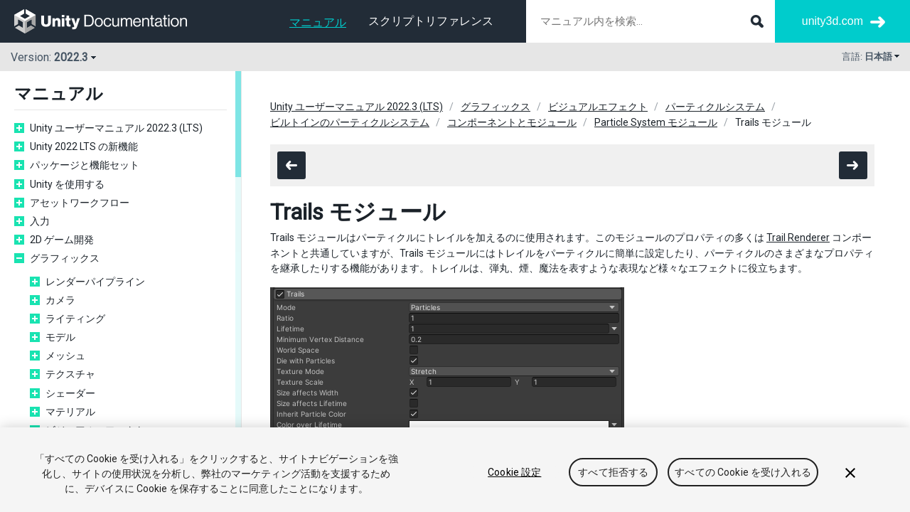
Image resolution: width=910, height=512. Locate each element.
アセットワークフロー (79, 202)
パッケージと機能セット (84, 165)
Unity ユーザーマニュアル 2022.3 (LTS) (116, 128)
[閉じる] (850, 481)
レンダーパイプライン (95, 281)
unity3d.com (832, 21)
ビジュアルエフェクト (95, 430)
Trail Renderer (798, 237)
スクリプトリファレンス (430, 21)
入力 (40, 221)
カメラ (60, 300)
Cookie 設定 (514, 480)
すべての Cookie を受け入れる (743, 480)
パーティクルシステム (715, 106)
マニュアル (317, 22)
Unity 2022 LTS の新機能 (84, 146)
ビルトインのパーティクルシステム (349, 122)
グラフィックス (65, 258)
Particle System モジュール (655, 122)
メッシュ (65, 355)
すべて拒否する (613, 480)
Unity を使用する (67, 184)
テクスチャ (70, 374)
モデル (60, 337)
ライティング (75, 318)
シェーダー (70, 393)
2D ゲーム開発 (62, 239)
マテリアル (70, 411)
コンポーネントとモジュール (512, 122)
